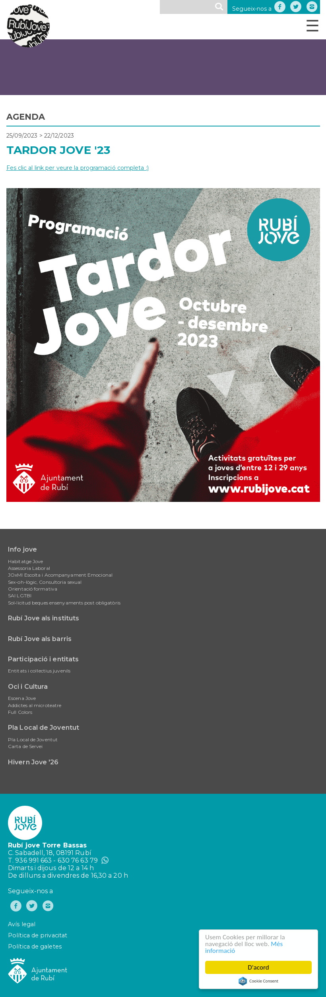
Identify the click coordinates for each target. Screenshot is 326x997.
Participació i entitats (43, 659)
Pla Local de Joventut (43, 727)
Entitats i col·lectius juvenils (39, 671)
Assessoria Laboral (29, 568)
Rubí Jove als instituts (43, 618)
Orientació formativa (32, 589)
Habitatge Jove (25, 561)
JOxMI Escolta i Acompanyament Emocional (60, 575)
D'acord (259, 967)
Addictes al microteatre (34, 705)
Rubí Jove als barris (40, 639)
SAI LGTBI (19, 596)
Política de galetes (35, 946)
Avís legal (21, 924)
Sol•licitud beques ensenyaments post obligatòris (64, 603)
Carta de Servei (25, 746)
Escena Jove (22, 698)
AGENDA (25, 117)
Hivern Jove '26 (33, 762)
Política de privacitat (37, 935)
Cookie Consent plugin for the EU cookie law (258, 981)
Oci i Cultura (28, 686)
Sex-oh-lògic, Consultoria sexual (45, 582)
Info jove (22, 549)
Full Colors (20, 712)
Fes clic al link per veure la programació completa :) (77, 167)
